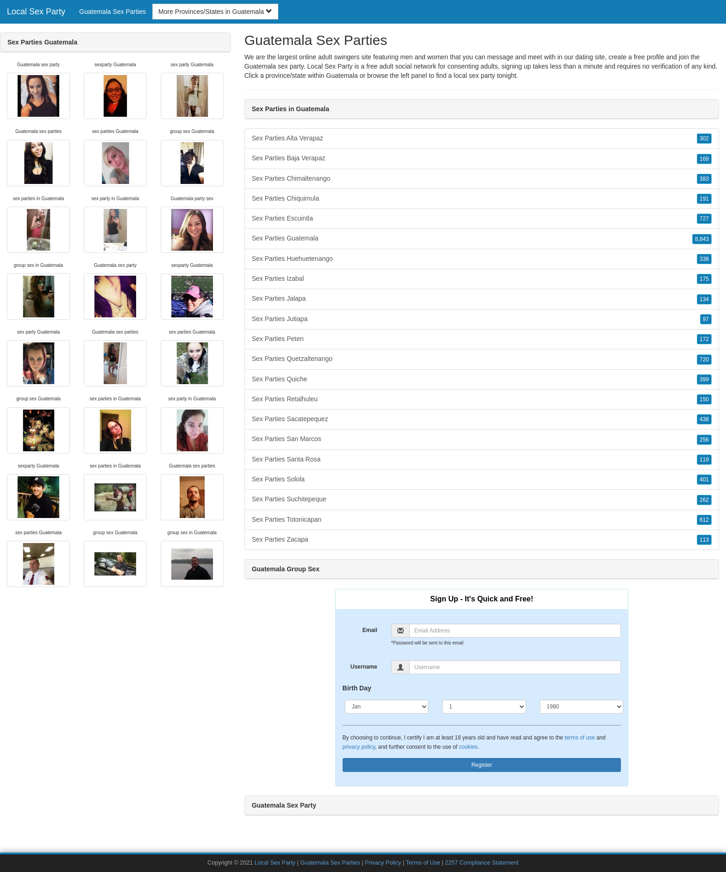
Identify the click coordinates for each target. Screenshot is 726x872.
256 (704, 439)
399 (704, 379)
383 (704, 179)
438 (704, 419)
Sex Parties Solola (482, 479)
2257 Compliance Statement (482, 862)
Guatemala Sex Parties (112, 11)
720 (704, 359)
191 (704, 199)
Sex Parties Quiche (482, 379)
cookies (468, 747)
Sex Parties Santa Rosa (482, 460)
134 (704, 299)
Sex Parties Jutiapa (482, 319)
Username (363, 666)
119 (704, 459)
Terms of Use (423, 862)
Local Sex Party (36, 11)
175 (704, 279)
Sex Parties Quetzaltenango (482, 359)
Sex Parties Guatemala (482, 239)
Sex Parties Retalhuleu (482, 399)
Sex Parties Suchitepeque (482, 499)
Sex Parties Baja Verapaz (482, 158)
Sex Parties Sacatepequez (482, 419)
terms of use (579, 737)
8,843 (702, 239)
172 (704, 339)
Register (481, 765)
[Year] (582, 707)
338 (704, 259)
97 (706, 319)
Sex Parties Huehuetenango (482, 259)
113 (704, 540)
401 (704, 479)
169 (704, 159)
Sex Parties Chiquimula (482, 199)
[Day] (484, 707)
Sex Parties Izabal (482, 279)
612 (704, 520)
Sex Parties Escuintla (482, 219)
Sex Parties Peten (482, 339)
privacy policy (359, 747)
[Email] (515, 631)
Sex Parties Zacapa (482, 540)
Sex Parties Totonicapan (482, 520)
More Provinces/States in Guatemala (215, 11)
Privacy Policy (383, 862)
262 (704, 500)
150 (704, 399)
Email (370, 630)
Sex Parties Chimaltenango (482, 179)
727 (704, 218)
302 (704, 138)
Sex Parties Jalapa (482, 299)
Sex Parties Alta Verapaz (482, 138)
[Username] (515, 667)
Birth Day (357, 688)
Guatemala (341, 75)
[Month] (387, 707)
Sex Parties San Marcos (482, 439)
